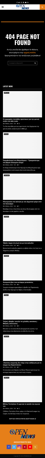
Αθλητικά (6, 92)
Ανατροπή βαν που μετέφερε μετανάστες (18, 282)
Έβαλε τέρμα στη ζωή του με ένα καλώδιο (18, 243)
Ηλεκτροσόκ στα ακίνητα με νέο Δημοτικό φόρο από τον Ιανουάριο (22, 202)
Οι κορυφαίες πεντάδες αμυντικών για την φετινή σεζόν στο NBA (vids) (21, 120)
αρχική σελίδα (30, 53)
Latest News (8, 86)
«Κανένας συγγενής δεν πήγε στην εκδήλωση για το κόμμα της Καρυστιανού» (22, 364)
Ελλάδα (6, 134)
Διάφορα (6, 216)
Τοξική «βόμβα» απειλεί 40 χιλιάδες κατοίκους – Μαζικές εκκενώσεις (20, 322)
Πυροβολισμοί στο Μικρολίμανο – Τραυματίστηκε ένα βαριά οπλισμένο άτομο (21, 161)
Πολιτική (6, 336)
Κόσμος (6, 295)
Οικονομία (6, 175)
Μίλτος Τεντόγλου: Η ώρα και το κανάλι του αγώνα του (21, 405)
